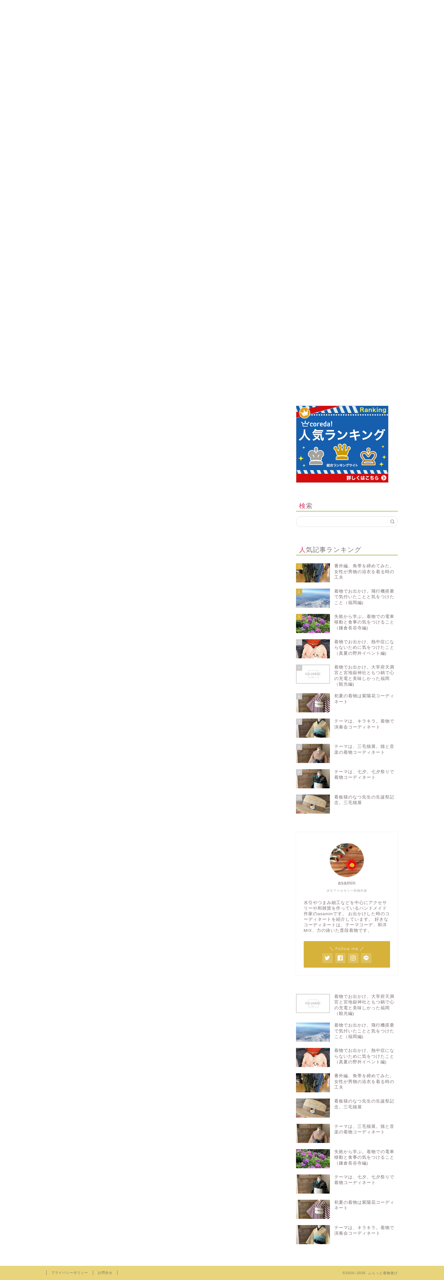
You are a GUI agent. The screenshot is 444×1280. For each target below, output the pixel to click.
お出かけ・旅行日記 (79, 706)
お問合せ (65, 579)
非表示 (171, 463)
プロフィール (117, 7)
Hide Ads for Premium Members (102, 563)
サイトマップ (70, 595)
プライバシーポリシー (81, 611)
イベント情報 (70, 682)
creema (218, 7)
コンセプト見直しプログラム (90, 628)
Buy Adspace (73, 547)
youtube (321, 7)
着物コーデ (68, 729)
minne (167, 7)
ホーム (70, 7)
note (269, 7)
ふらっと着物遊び (222, 33)
